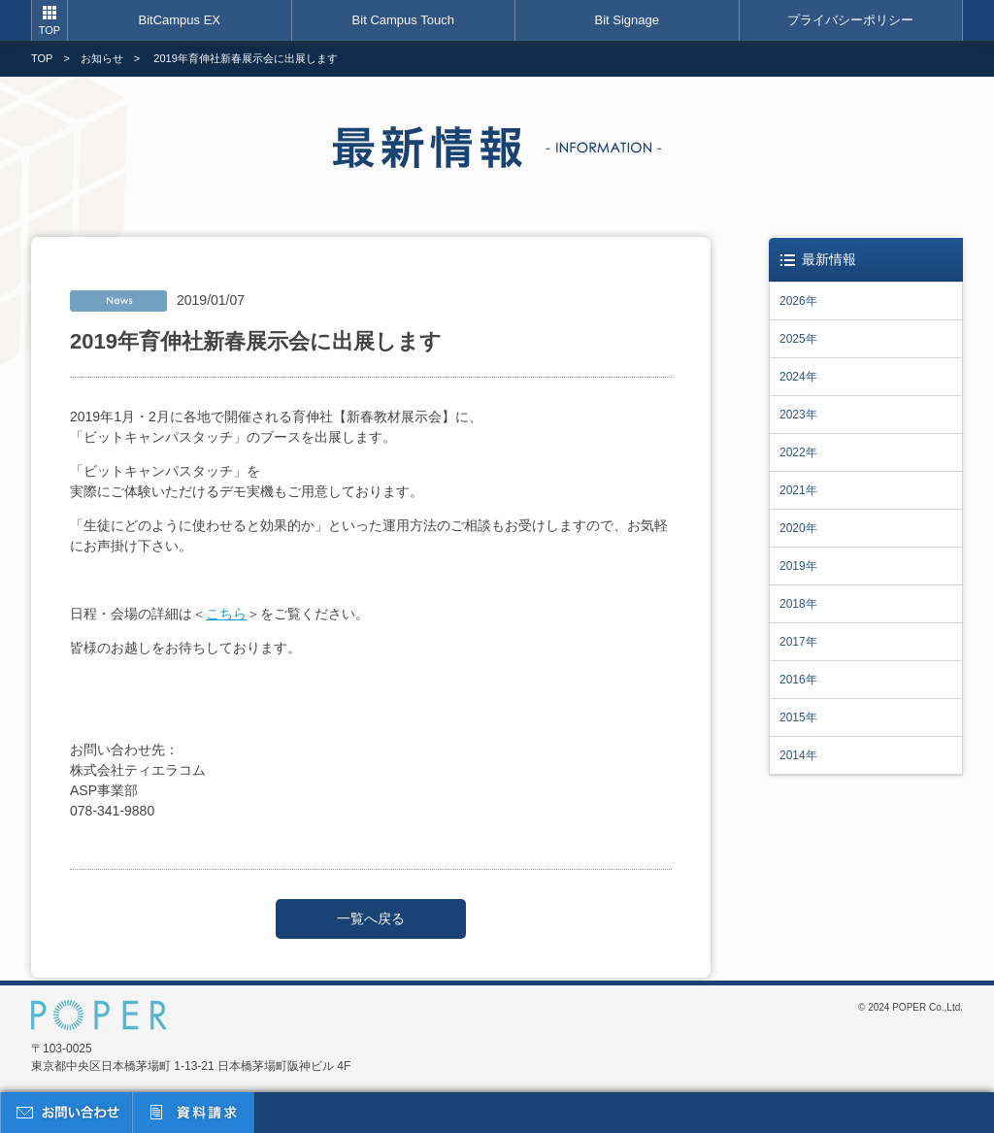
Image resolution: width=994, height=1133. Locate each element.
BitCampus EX (179, 20)
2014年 (798, 755)
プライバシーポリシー (850, 20)
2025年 (798, 339)
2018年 (798, 604)
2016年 (798, 679)
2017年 (798, 642)
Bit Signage (627, 20)
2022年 (798, 452)
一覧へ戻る (371, 918)
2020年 (798, 528)
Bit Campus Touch (403, 20)
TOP (49, 30)
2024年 (798, 376)
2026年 (798, 301)
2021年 (798, 490)
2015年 (798, 717)
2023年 (798, 414)
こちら (226, 613)
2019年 (798, 566)
